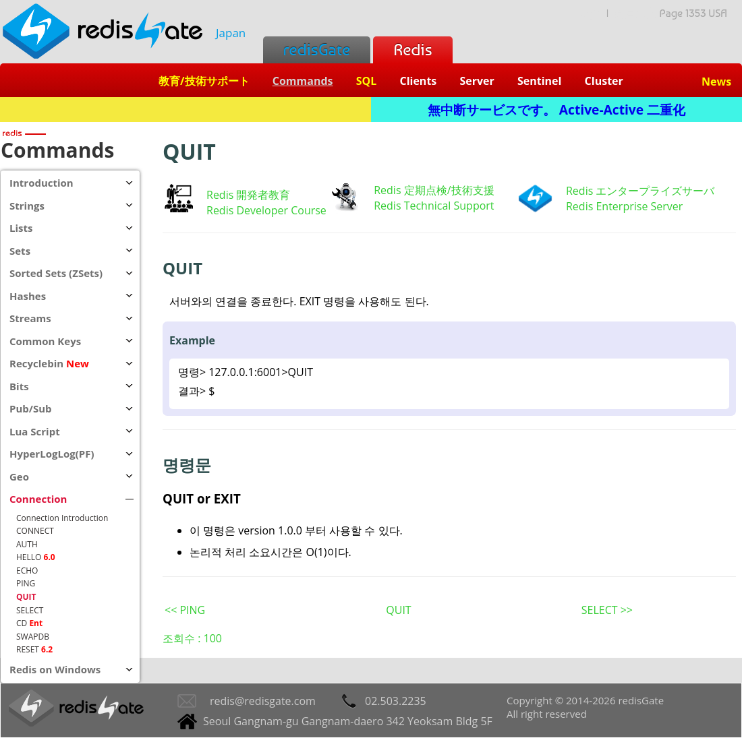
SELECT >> (607, 610)
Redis (412, 49)
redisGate (316, 49)
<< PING (185, 610)
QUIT (398, 610)
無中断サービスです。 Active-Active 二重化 (556, 109)
